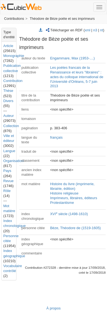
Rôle (7, 191)
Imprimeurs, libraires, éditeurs (73, 198)
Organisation (13, 161)
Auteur (8, 116)
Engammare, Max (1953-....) (72, 58)
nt (101, 30)
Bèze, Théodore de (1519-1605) (75, 228)
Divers (8, 101)
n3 (95, 30)
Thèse (8, 91)
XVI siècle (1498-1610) (69, 214)
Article (8, 46)
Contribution (12, 81)
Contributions (14, 19)
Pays (7, 171)
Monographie (13, 56)
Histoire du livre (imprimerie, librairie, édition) (72, 186)
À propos (53, 308)
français (56, 137)
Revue (8, 181)
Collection (11, 126)
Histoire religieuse (64, 193)
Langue (9, 151)
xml (87, 30)
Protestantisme (62, 203)
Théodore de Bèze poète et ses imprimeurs (62, 19)
